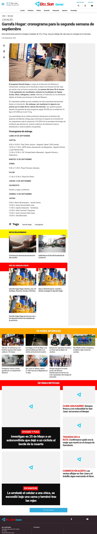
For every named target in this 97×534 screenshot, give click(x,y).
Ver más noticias (48, 498)
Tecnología (73, 10)
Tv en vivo (90, 2)
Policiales (30, 10)
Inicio (3, 16)
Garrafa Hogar (27, 224)
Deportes (64, 10)
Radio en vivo (80, 2)
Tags (14, 224)
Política (38, 10)
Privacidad (36, 515)
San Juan (10, 16)
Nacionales (56, 10)
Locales (22, 10)
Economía (47, 10)
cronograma (39, 224)
